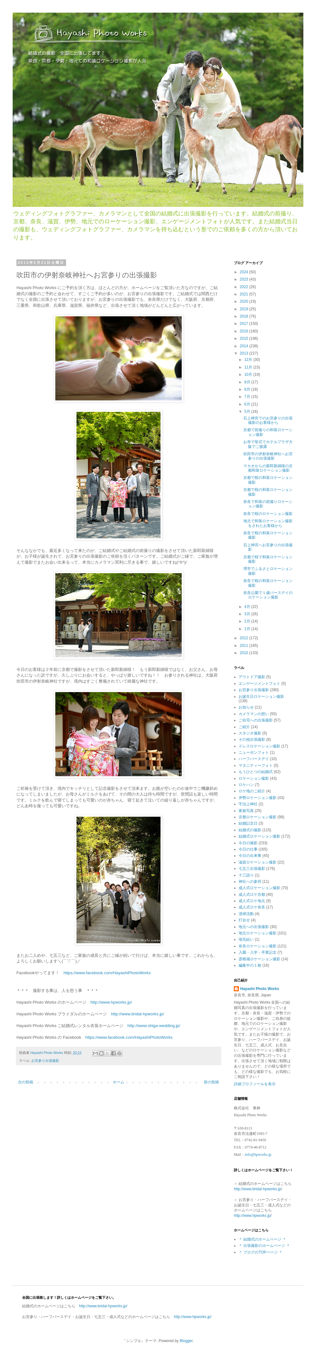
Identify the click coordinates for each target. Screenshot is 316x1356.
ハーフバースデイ (254, 759)
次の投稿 (25, 1082)
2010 (244, 653)
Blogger (186, 1341)
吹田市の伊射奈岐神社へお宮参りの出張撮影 (268, 456)
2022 (244, 287)
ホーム (118, 1082)
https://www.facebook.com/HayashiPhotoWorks (107, 972)
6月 (247, 404)
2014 (244, 346)
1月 (247, 629)
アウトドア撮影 (252, 677)
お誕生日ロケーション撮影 (261, 696)
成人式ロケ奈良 (252, 907)
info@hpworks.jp (258, 1154)
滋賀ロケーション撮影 (257, 862)
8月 (247, 389)
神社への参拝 (250, 881)
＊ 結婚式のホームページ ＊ (262, 1239)
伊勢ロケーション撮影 (257, 798)
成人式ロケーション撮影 (259, 888)
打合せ (244, 920)
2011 (244, 645)
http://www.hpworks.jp (252, 1215)
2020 (244, 301)
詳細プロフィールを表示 (255, 1084)
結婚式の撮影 (250, 830)
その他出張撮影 (252, 739)
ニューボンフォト (254, 752)
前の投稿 (211, 1082)
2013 (244, 353)
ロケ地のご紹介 (252, 791)
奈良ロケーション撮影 (257, 946)
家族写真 (246, 810)
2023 (244, 279)
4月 (247, 606)
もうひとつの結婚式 (256, 772)
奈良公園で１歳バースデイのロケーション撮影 (268, 595)
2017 (244, 323)
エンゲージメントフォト (259, 683)
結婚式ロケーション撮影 (259, 836)
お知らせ (246, 707)
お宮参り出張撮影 (45, 1060)
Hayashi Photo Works (259, 989)
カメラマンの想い (254, 714)
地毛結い (246, 939)
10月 (248, 374)
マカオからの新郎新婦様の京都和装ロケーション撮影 (268, 468)
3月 (247, 614)
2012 (244, 638)
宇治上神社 (248, 804)
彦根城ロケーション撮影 (259, 959)
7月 (247, 396)
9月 (247, 382)
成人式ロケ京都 (252, 894)
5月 (247, 411)
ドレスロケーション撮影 (259, 746)
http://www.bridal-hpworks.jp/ (137, 1014)
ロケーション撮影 (254, 778)
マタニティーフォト (256, 765)
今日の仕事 (248, 849)
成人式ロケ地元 (252, 901)
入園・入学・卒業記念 (257, 952)
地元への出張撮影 (254, 927)
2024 (244, 272)
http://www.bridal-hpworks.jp (257, 1189)
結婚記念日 (248, 823)
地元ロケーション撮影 (257, 933)
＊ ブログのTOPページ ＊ (261, 1252)
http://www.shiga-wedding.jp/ (153, 1025)
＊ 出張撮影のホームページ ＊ (264, 1245)
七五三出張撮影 (252, 868)
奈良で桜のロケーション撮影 (268, 513)
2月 (247, 621)
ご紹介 (244, 727)
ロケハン (246, 785)
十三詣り (246, 875)
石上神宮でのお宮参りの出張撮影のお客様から (268, 420)
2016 (244, 331)
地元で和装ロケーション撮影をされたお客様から (268, 523)
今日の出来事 (250, 855)
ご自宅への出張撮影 (256, 720)
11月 (248, 367)
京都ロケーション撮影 (257, 817)
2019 (244, 309)
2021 (244, 294)
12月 (248, 359)
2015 (244, 338)
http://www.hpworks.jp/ (111, 1002)
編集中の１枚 (250, 965)
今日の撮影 (248, 843)
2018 (244, 316)
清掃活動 (246, 914)
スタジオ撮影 (250, 733)
